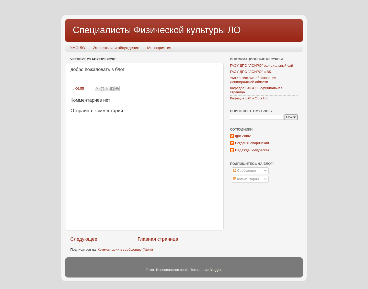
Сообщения (244, 170)
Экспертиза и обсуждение (116, 47)
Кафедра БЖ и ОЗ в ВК (249, 98)
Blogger (215, 270)
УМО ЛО (77, 47)
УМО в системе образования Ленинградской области (253, 80)
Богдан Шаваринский (252, 143)
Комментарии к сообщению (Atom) (125, 249)
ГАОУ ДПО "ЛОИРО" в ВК (250, 72)
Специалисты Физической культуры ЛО (157, 30)
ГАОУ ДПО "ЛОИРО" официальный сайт (262, 65)
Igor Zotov (243, 136)
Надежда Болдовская (252, 150)
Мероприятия (159, 47)
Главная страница (158, 239)
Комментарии (246, 179)
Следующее (83, 239)
